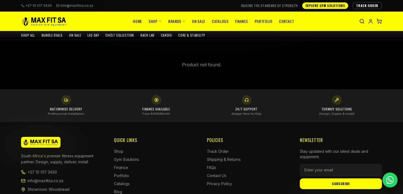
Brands (177, 21)
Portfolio (264, 21)
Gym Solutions (126, 159)
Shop (155, 21)
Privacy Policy (219, 183)
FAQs (211, 167)
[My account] (370, 21)
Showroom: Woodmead (45, 189)
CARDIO (166, 35)
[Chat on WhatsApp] (390, 180)
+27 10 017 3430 (39, 172)
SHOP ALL (28, 35)
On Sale (198, 21)
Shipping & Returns (224, 159)
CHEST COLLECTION (119, 35)
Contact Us (216, 175)
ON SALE (75, 35)
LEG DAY (93, 35)
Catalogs (220, 21)
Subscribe (341, 183)
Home (137, 21)
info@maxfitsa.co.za (74, 6)
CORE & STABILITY (191, 35)
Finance (241, 21)
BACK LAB (147, 35)
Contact (286, 21)
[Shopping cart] (379, 21)
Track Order (218, 151)
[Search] (362, 21)
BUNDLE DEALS (52, 35)
